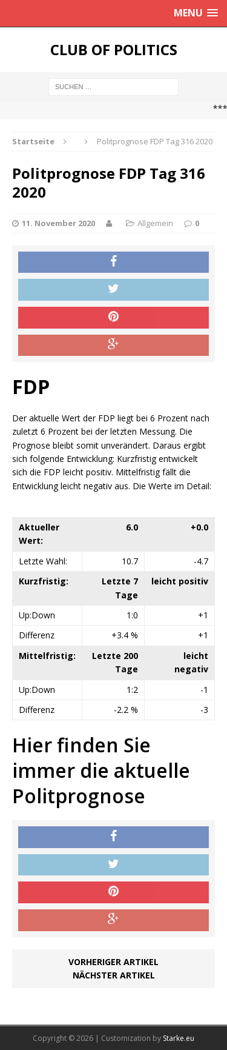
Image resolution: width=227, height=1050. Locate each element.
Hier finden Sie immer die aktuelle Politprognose (101, 770)
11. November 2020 (58, 223)
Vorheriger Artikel (113, 962)
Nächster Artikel (114, 975)
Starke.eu (178, 1038)
